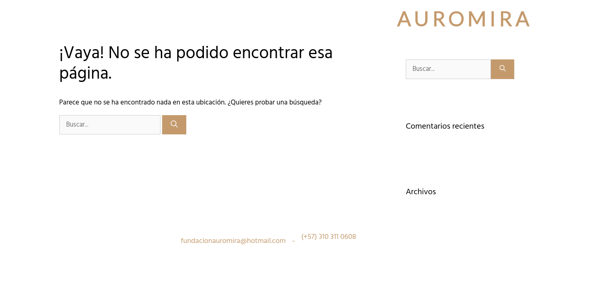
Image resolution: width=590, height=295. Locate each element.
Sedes (140, 39)
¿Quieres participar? (264, 39)
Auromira (465, 18)
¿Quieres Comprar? (345, 39)
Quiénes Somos (88, 39)
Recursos (403, 39)
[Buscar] (174, 125)
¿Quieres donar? (457, 39)
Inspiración (189, 39)
